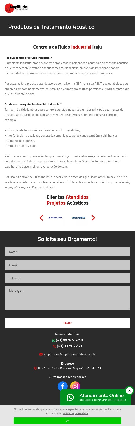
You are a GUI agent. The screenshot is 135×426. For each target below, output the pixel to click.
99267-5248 (69, 340)
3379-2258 (69, 345)
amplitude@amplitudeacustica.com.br (70, 354)
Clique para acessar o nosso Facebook (63, 386)
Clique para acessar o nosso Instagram (75, 386)
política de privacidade (75, 413)
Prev (41, 218)
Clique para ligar (115, 8)
